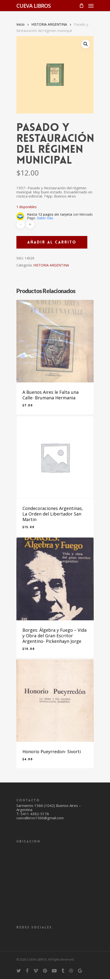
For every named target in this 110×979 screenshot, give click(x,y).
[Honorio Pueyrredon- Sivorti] (55, 700)
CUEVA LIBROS (33, 5)
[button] (85, 44)
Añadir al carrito (51, 242)
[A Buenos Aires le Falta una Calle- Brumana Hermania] (55, 341)
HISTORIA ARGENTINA (49, 24)
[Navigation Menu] (91, 5)
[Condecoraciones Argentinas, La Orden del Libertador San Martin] (55, 457)
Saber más (45, 218)
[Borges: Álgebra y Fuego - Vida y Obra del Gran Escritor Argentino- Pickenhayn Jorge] (55, 579)
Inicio (20, 24)
